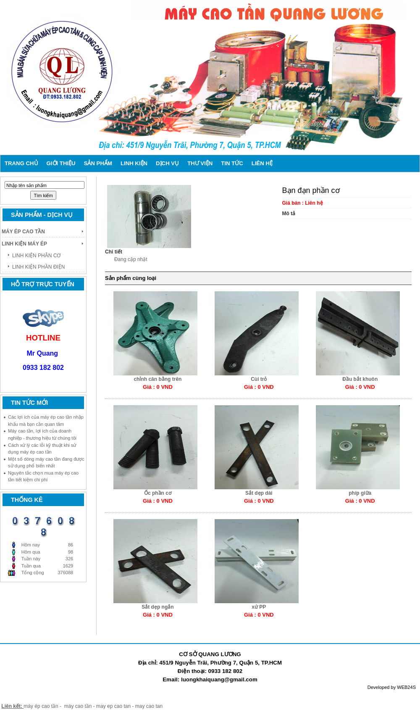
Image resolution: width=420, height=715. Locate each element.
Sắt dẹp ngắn (157, 607)
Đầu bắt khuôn (360, 379)
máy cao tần (78, 706)
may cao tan (149, 706)
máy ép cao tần (41, 706)
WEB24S (406, 687)
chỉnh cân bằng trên (157, 379)
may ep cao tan (114, 706)
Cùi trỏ (259, 379)
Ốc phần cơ (157, 493)
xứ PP (259, 607)
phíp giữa (360, 493)
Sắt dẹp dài (259, 493)
